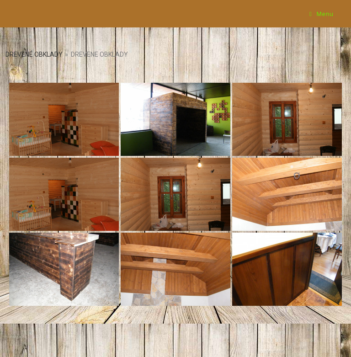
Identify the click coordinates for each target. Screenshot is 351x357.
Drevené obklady (34, 54)
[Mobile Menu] (321, 13)
